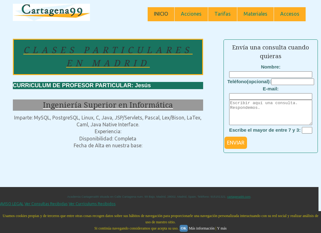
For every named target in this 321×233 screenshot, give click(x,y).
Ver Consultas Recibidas (46, 208)
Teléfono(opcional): (249, 81)
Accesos (289, 14)
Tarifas (222, 14)
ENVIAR (236, 147)
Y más (222, 228)
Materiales (255, 14)
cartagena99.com (238, 201)
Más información (201, 228)
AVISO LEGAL (12, 208)
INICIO (161, 14)
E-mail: (271, 88)
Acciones (191, 14)
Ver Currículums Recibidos (92, 208)
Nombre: (270, 66)
